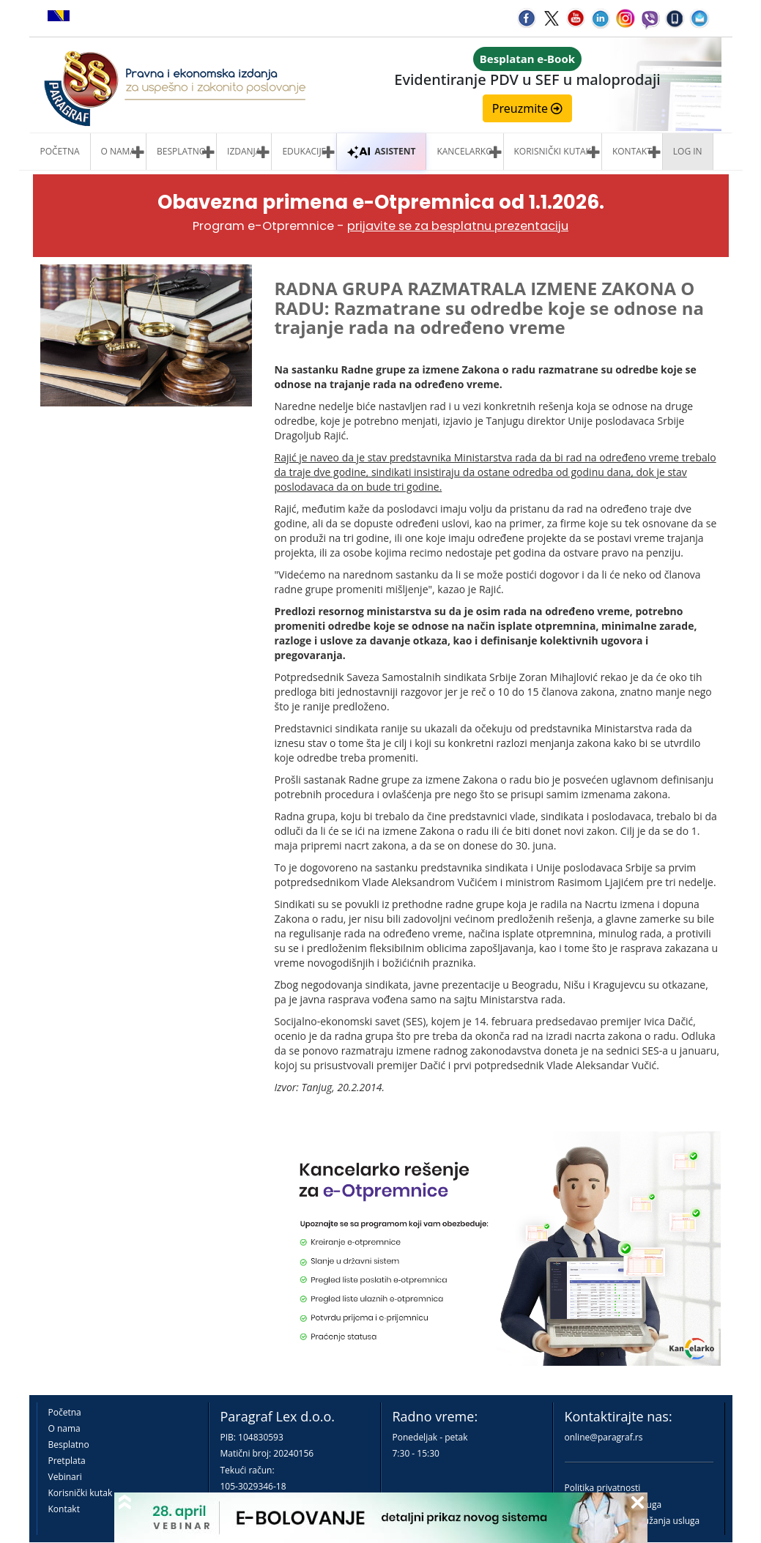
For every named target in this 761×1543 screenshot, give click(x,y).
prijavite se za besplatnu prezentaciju (457, 225)
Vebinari (65, 1477)
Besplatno (181, 151)
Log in (687, 151)
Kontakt (64, 1509)
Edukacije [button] (304, 151)
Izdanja (244, 151)
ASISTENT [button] (381, 151)
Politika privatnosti (603, 1487)
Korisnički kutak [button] (552, 151)
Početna (60, 151)
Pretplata (67, 1460)
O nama (118, 151)
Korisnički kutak (80, 1493)
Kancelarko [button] (464, 151)
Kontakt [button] (632, 151)
